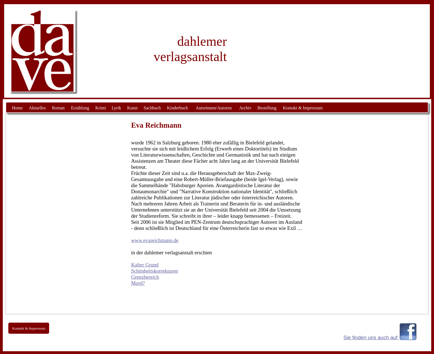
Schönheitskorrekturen (154, 271)
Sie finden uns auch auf (371, 337)
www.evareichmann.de (154, 240)
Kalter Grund (144, 265)
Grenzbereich (145, 277)
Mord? (138, 283)
